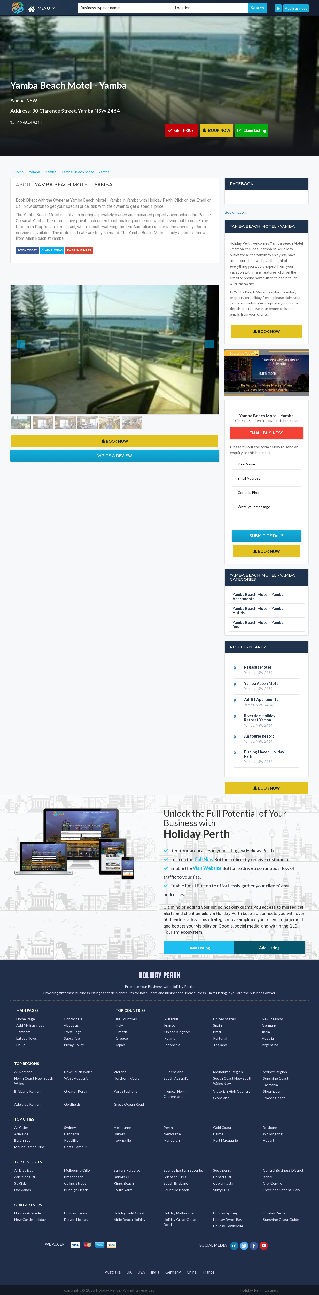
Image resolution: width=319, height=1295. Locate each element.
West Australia (76, 1078)
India (266, 1032)
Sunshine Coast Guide (281, 1219)
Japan (120, 1045)
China (192, 1272)
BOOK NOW (216, 130)
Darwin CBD (123, 1177)
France (169, 1025)
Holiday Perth (274, 1213)
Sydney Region (275, 1072)
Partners (23, 1032)
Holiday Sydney (225, 1213)
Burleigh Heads (76, 1189)
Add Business (296, 8)
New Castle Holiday (30, 1219)
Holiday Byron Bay (227, 1219)
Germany (269, 1025)
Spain (217, 1025)
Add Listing (269, 947)
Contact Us (73, 1019)
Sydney (70, 1127)
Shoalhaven (272, 1091)
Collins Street (75, 1183)
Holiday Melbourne (179, 1213)
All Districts (23, 1170)
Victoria (120, 1072)
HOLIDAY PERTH (159, 975)
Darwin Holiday (76, 1219)
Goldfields (72, 1104)
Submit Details (266, 535)
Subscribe (72, 1038)
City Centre (272, 1183)
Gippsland (221, 1097)
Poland (169, 1038)
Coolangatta (223, 1183)
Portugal (220, 1038)
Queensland (173, 1072)
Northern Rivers (126, 1078)
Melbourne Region (228, 1072)
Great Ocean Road (129, 1104)
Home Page (25, 1019)
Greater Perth (75, 1091)
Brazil (217, 1032)
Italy (119, 1025)
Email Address (249, 478)
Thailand (220, 1045)
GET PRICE (181, 130)
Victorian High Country (231, 1091)
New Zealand (272, 1019)
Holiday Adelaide (27, 1213)
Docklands (22, 1189)
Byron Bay (22, 1140)
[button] (26, 349)
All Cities (21, 1127)
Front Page (73, 1032)
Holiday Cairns (75, 1213)
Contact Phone (250, 492)
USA (141, 1272)
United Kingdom (177, 1032)
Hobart (268, 1140)
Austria (268, 1038)
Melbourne (122, 1127)
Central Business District (283, 1170)
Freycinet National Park (281, 1189)
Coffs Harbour (75, 1147)
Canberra (71, 1134)
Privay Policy (74, 1045)
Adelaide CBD (25, 1177)
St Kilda (20, 1183)
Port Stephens (125, 1091)
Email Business (79, 250)
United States (224, 1019)
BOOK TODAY (27, 250)
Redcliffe (71, 1140)
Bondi (267, 1177)
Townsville (122, 1140)
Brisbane (270, 1127)
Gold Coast (222, 1127)
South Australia (176, 1078)
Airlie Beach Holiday (129, 1219)
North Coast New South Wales (33, 1081)
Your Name (246, 464)
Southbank (222, 1170)
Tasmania (270, 1085)
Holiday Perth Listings (259, 1290)
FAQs (20, 1045)
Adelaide (21, 1134)
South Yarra (123, 1189)
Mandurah (172, 1140)
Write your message (254, 506)
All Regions (23, 1072)
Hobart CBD (223, 1177)
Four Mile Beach (176, 1189)
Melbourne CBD (77, 1170)
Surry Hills (221, 1189)
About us (71, 1025)
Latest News (26, 1038)
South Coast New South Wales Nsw (232, 1081)
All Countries (126, 1019)
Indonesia (172, 1045)
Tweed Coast (274, 1097)
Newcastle (172, 1134)
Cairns (218, 1134)
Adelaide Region (27, 1104)
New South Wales (78, 1072)
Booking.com (235, 212)
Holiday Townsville (228, 1226)
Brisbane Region (27, 1091)
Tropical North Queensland (175, 1094)
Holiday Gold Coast (129, 1213)
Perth (168, 1127)
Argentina (270, 1045)
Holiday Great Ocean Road (180, 1222)
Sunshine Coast (276, 1078)
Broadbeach (73, 1177)
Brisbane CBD (175, 1177)
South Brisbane (176, 1183)
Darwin (119, 1134)
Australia (171, 1019)
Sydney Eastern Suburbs (183, 1170)
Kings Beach (124, 1183)
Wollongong (273, 1134)
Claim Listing (251, 130)
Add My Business (30, 1025)
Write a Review (115, 455)
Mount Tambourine (29, 1147)
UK (129, 1272)
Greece (122, 1038)
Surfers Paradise (127, 1170)
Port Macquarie (225, 1140)
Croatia (122, 1032)
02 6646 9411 (29, 122)
